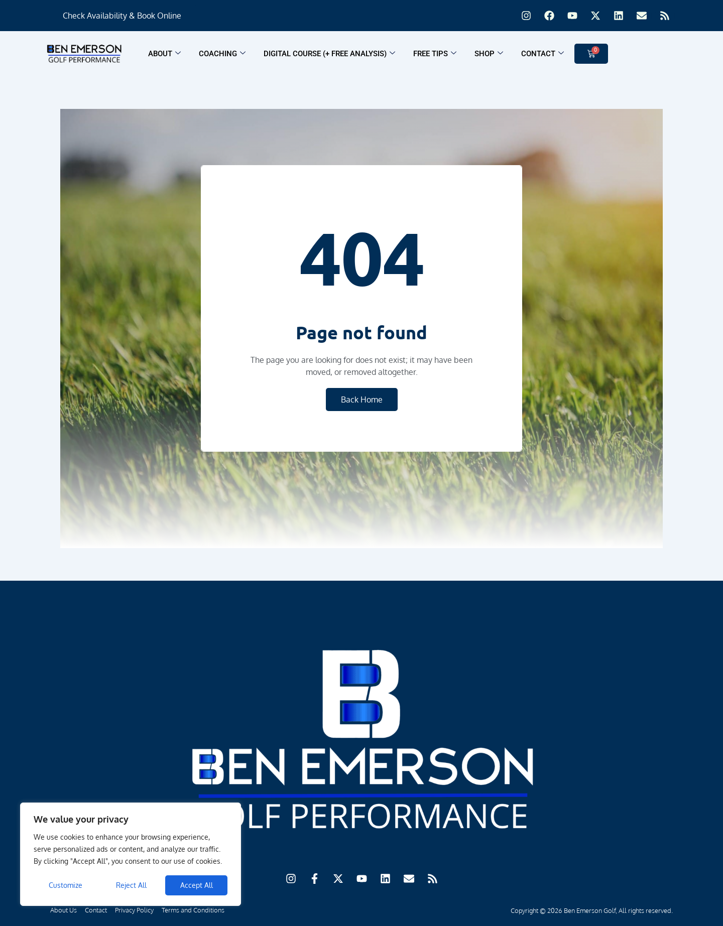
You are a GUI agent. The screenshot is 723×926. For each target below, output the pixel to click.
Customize (65, 885)
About (164, 54)
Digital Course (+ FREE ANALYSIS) (329, 54)
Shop (488, 54)
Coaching (222, 54)
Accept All (196, 885)
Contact (542, 54)
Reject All (131, 885)
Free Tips (434, 54)
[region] (130, 854)
